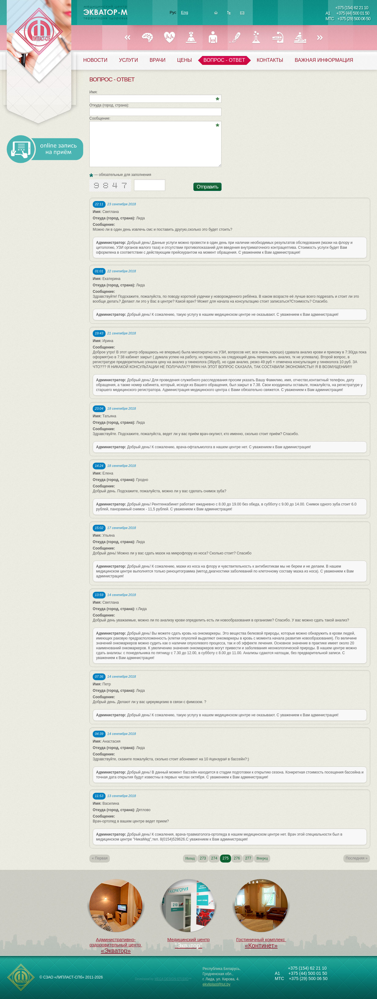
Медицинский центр (188, 910)
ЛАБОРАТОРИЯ (256, 37)
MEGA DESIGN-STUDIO (171, 979)
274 (214, 858)
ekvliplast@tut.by (216, 984)
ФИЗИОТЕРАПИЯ (299, 37)
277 (248, 858)
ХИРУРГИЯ (234, 37)
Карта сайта (229, 14)
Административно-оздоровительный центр (116, 916)
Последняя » (357, 858)
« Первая (99, 858)
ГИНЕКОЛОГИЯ (191, 37)
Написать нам (242, 14)
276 (237, 858)
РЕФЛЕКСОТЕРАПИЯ (278, 37)
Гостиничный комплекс (261, 914)
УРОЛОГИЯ (212, 37)
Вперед (320, 38)
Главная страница (216, 14)
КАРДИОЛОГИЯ (169, 37)
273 (203, 858)
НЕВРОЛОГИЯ (147, 37)
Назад (127, 38)
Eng (184, 12)
